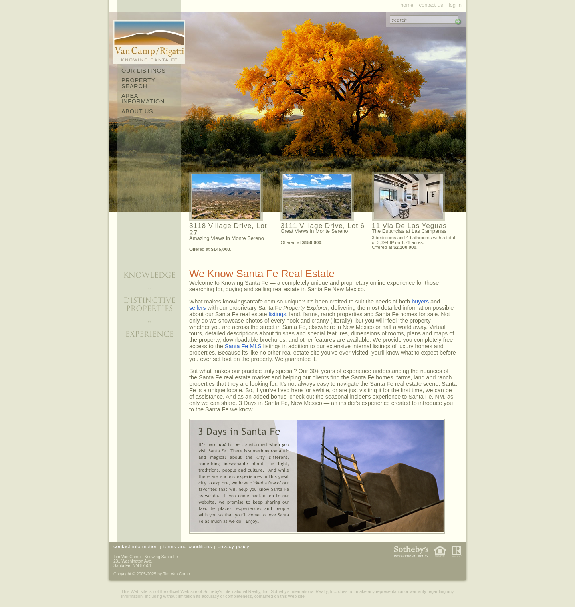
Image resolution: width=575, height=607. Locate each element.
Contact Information (135, 546)
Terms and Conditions (187, 546)
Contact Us (431, 5)
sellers (197, 308)
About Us (137, 111)
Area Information (143, 99)
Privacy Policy (233, 546)
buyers (420, 301)
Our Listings (143, 70)
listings (277, 314)
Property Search (138, 83)
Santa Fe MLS (243, 346)
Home (407, 5)
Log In (455, 5)
